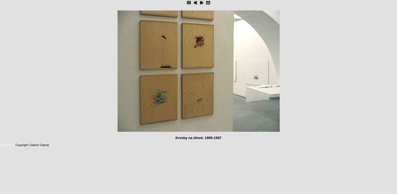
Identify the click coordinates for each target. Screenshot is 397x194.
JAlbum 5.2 (7, 145)
